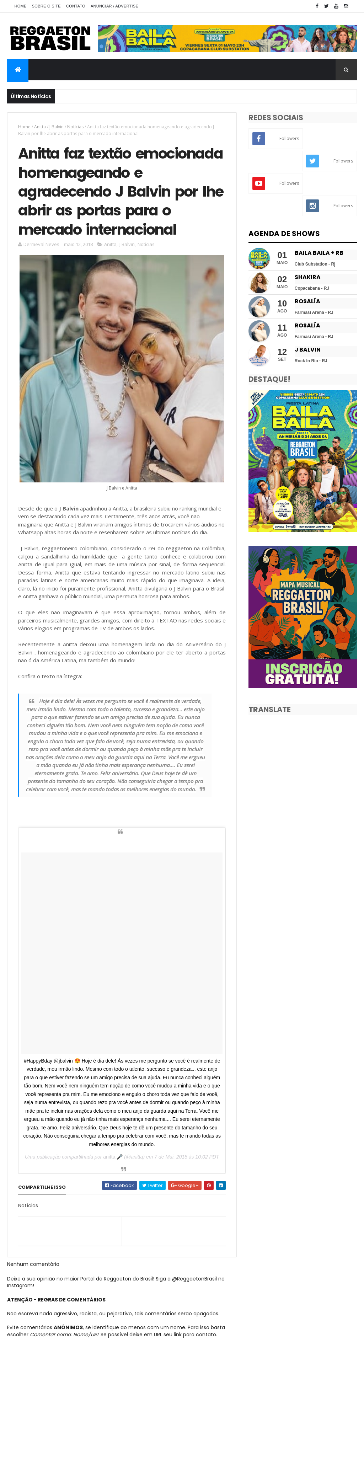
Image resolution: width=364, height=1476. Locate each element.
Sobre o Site (46, 6)
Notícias (75, 127)
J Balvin (56, 127)
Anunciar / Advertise (114, 6)
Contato (75, 6)
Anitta (40, 127)
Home (20, 6)
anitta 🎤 (113, 1157)
